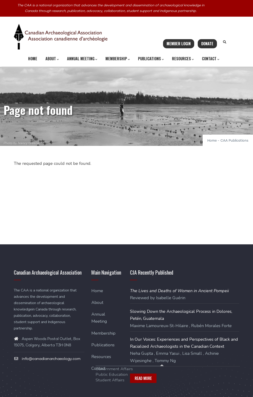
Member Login (179, 43)
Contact (210, 59)
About (52, 59)
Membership (117, 59)
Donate (207, 43)
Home (32, 58)
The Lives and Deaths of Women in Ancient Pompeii (179, 291)
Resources (183, 59)
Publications (151, 59)
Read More (143, 378)
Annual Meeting (82, 59)
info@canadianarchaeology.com (47, 359)
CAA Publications (234, 140)
